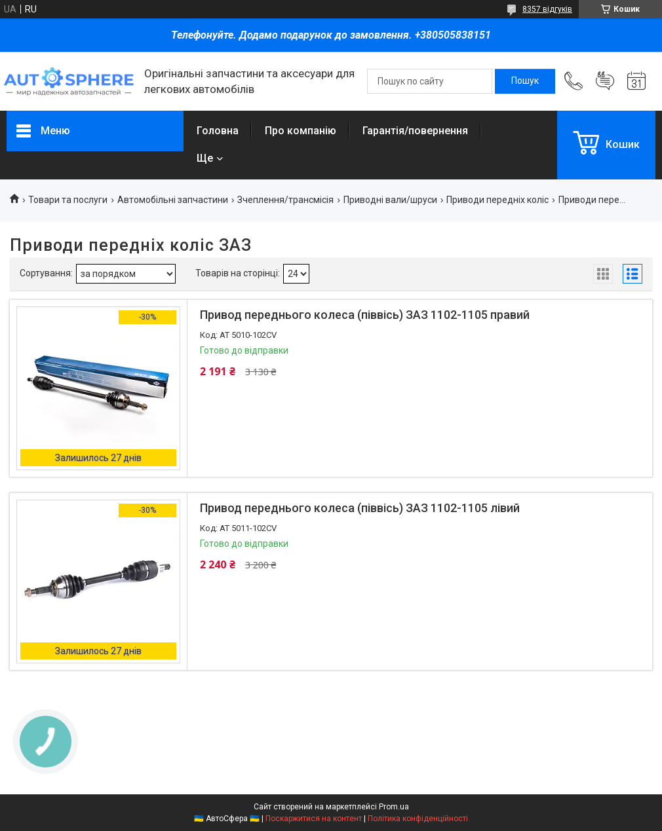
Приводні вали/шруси (390, 199)
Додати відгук (605, 81)
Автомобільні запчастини (172, 199)
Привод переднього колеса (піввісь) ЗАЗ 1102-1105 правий (365, 315)
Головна (218, 130)
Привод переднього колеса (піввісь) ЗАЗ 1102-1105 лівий (360, 508)
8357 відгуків (547, 9)
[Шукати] (525, 81)
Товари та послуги (67, 199)
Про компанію (300, 130)
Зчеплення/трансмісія (285, 199)
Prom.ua (394, 806)
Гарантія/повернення (415, 130)
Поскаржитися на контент (313, 818)
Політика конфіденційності (418, 818)
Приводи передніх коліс (497, 199)
